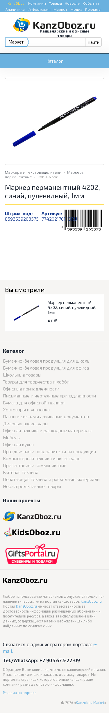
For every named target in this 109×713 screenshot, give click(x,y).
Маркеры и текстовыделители (33, 172)
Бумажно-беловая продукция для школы (46, 360)
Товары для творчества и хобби (36, 381)
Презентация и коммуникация (34, 465)
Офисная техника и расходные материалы (47, 430)
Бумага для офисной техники (34, 402)
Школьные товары (22, 374)
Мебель (11, 437)
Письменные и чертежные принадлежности (49, 395)
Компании (37, 3)
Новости (72, 3)
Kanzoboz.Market (90, 702)
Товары (55, 3)
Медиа (76, 9)
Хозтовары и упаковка (26, 409)
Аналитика (15, 9)
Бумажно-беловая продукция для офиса (46, 367)
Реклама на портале (20, 692)
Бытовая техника (20, 472)
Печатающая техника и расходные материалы (51, 479)
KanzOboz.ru (91, 601)
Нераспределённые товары (32, 486)
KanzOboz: (16, 3)
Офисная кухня (18, 444)
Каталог (54, 61)
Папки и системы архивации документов (46, 416)
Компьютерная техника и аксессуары (42, 458)
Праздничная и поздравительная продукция (49, 451)
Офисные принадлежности (31, 388)
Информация (39, 9)
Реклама (93, 9)
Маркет (60, 9)
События (91, 3)
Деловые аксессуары (25, 423)
